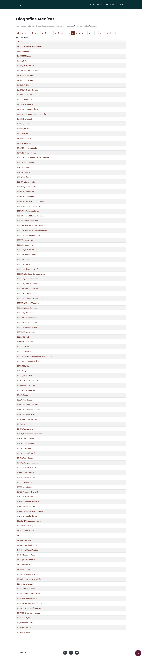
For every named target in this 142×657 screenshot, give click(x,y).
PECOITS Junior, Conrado (27, 148)
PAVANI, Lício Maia (24, 143)
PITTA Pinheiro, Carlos (26, 506)
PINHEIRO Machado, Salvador (29, 410)
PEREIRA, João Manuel (26, 293)
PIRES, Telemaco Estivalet (27, 492)
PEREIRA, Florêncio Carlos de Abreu (31, 274)
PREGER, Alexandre (25, 584)
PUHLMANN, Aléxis (25, 618)
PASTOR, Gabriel (23, 133)
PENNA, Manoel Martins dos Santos (31, 216)
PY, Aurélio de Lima (25, 627)
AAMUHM (110, 5)
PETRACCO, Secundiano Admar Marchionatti (34, 356)
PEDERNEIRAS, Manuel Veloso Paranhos (33, 158)
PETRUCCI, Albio (23, 366)
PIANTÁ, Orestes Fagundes (27, 380)
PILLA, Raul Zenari (24, 400)
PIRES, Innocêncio (24, 487)
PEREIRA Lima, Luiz (25, 245)
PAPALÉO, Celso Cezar (25, 100)
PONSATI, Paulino (24, 540)
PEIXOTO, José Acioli (25, 196)
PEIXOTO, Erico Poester (26, 182)
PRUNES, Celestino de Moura (28, 613)
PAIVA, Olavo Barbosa (25, 66)
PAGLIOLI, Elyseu (24, 56)
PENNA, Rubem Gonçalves (27, 221)
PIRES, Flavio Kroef (25, 482)
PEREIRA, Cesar (23, 259)
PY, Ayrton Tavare (24, 632)
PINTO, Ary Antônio (25, 429)
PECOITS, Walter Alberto (27, 153)
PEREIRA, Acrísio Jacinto (27, 250)
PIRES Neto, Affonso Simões (28, 468)
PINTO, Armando (23, 424)
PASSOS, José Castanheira (27, 124)
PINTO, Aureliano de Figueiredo (29, 434)
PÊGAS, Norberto (23, 172)
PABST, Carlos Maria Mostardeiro (30, 46)
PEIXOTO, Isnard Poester (26, 187)
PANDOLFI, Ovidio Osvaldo (27, 90)
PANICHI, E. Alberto (25, 95)
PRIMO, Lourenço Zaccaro (27, 598)
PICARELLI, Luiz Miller (26, 385)
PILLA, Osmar (22, 395)
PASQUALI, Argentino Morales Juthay (32, 114)
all (18, 33)
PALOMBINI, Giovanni (26, 75)
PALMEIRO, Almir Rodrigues (28, 70)
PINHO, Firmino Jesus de (27, 419)
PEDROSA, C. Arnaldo (25, 163)
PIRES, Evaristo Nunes (26, 477)
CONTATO (121, 5)
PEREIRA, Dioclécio (24, 264)
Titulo (19, 41)
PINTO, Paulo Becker (25, 458)
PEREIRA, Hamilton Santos (27, 284)
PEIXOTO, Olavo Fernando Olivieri (30, 201)
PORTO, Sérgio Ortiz (25, 564)
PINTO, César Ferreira (25, 439)
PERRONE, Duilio (23, 337)
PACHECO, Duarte (23, 51)
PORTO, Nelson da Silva (26, 560)
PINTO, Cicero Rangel (25, 443)
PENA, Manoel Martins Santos (29, 206)
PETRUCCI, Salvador (25, 371)
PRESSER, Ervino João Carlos (28, 594)
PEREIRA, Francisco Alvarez (28, 279)
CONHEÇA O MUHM (94, 5)
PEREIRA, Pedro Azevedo (27, 317)
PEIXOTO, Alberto (24, 177)
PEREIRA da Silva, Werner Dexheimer (32, 230)
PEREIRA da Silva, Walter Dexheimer (32, 225)
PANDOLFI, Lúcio (23, 85)
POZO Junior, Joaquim (26, 569)
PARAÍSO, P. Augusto (25, 104)
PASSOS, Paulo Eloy (25, 129)
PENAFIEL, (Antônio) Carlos (28, 211)
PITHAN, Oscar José (25, 497)
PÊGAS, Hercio (23, 167)
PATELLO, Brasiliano (25, 138)
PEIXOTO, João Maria (25, 192)
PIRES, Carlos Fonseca (25, 472)
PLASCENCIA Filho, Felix (27, 526)
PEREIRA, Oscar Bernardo (27, 308)
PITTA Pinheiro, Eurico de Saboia (30, 511)
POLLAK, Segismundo (25, 535)
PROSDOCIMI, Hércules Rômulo (29, 603)
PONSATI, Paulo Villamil (27, 545)
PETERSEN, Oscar (24, 351)
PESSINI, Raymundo (25, 342)
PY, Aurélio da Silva (25, 623)
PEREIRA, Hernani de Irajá (27, 288)
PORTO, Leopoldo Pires (26, 555)
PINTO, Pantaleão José (26, 453)
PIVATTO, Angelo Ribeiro (27, 516)
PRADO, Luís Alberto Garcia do (29, 579)
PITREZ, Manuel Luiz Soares (28, 502)
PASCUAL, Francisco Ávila (27, 109)
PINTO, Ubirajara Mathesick (28, 463)
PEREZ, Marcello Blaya (26, 332)
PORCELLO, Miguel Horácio (27, 550)
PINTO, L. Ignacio (24, 448)
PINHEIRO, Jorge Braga (26, 414)
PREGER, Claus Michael (26, 589)
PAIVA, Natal (22, 61)
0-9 (111, 33)
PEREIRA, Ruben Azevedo (27, 322)
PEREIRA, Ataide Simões (26, 255)
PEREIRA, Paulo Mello (25, 313)
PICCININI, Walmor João (26, 390)
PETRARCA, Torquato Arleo (28, 361)
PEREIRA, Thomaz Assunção (28, 327)
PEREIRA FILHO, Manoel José (28, 235)
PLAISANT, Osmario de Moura (29, 521)
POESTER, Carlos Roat (25, 531)
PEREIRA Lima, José (25, 240)
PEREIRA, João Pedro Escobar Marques (32, 298)
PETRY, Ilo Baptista (24, 376)
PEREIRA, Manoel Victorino (28, 303)
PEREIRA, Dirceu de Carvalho (28, 269)
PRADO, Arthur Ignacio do (27, 574)
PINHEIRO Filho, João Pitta (27, 405)
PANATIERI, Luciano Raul (27, 80)
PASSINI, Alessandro (25, 119)
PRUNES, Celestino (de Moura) (29, 608)
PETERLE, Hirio (23, 347)
